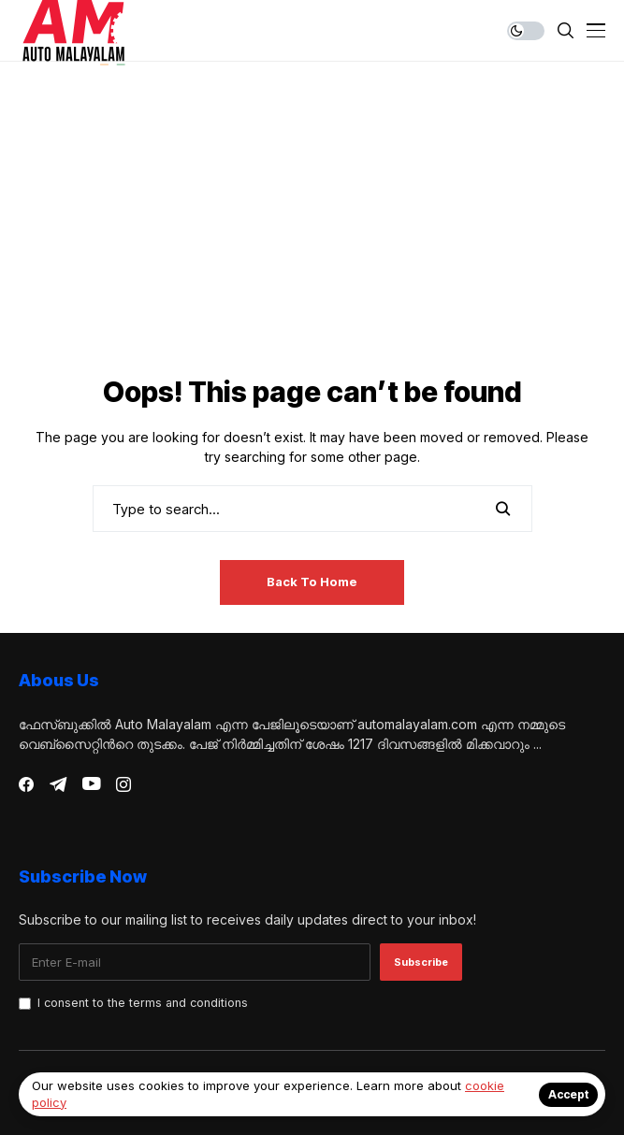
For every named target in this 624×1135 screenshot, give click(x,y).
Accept (568, 1094)
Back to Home (312, 581)
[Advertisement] (312, 230)
